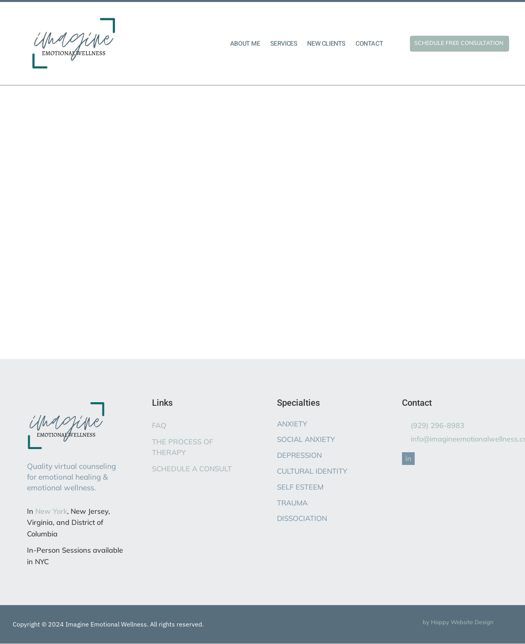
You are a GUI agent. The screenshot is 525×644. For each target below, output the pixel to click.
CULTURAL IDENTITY (312, 471)
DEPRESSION (299, 455)
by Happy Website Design (458, 622)
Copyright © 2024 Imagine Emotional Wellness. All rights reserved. (108, 624)
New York (51, 511)
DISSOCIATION (302, 518)
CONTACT (369, 43)
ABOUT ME (245, 43)
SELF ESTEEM (300, 487)
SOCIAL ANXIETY (306, 439)
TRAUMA (292, 502)
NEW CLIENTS (326, 43)
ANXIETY (292, 423)
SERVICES (284, 43)
